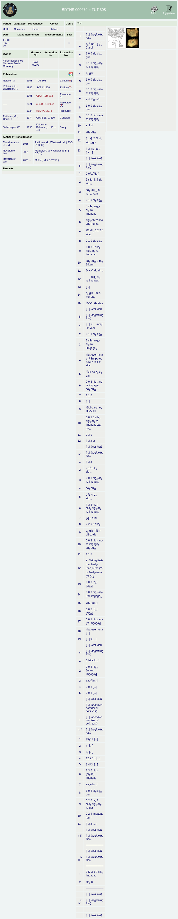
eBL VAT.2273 (44, 110)
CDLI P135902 (44, 95)
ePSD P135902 (45, 104)
